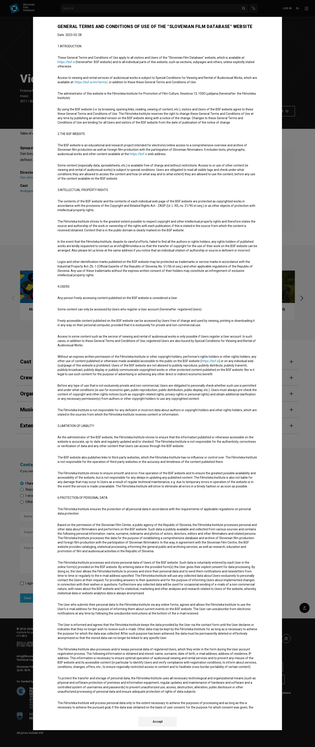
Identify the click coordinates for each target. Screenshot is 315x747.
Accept (158, 721)
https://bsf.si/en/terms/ (91, 82)
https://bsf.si (66, 62)
